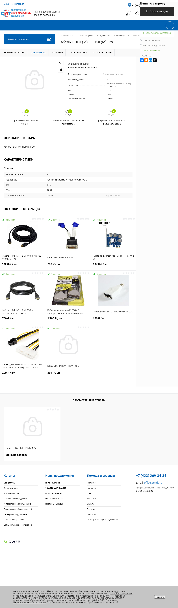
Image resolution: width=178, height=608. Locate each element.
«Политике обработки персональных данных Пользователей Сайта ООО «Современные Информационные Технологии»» (72, 594)
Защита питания (11, 488)
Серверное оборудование (15, 514)
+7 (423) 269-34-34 (151, 476)
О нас (89, 493)
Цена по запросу (16, 454)
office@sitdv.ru (153, 482)
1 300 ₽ (22, 265)
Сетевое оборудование (14, 519)
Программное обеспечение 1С (18, 509)
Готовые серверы (53, 493)
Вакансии (91, 514)
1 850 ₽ (113, 265)
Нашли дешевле (150, 40)
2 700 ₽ (68, 320)
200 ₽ (22, 374)
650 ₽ (113, 320)
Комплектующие (11, 493)
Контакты (91, 483)
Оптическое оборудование (16, 498)
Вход (6, 4)
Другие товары (113, 195)
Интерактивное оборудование (17, 504)
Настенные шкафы (54, 504)
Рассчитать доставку (152, 45)
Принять (160, 597)
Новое (110, 98)
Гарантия (91, 509)
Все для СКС (9, 483)
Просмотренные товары (89, 400)
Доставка (91, 498)
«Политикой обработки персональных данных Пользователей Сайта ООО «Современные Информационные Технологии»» (66, 601)
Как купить (92, 488)
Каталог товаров (29, 39)
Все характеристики (113, 74)
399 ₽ (68, 374)
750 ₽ (68, 265)
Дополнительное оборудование (18, 525)
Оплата (90, 504)
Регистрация (17, 4)
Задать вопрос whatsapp (157, 33)
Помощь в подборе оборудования (102, 519)
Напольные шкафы (54, 498)
